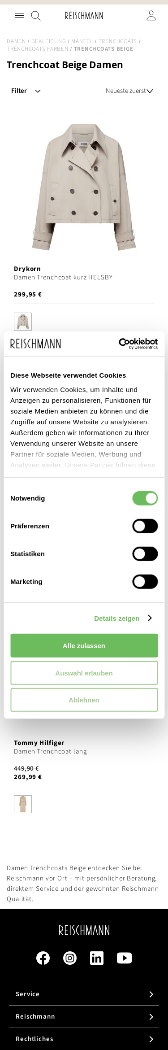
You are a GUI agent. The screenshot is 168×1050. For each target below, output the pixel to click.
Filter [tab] (19, 91)
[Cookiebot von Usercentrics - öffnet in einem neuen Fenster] (120, 343)
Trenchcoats (118, 41)
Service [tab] (28, 994)
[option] (23, 322)
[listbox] (84, 323)
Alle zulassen (84, 645)
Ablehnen (84, 700)
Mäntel (82, 41)
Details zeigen (116, 618)
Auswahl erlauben (83, 672)
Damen (16, 41)
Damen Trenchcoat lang (50, 751)
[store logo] (83, 15)
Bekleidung (48, 41)
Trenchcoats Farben (38, 49)
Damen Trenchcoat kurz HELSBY (63, 277)
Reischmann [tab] (35, 1016)
